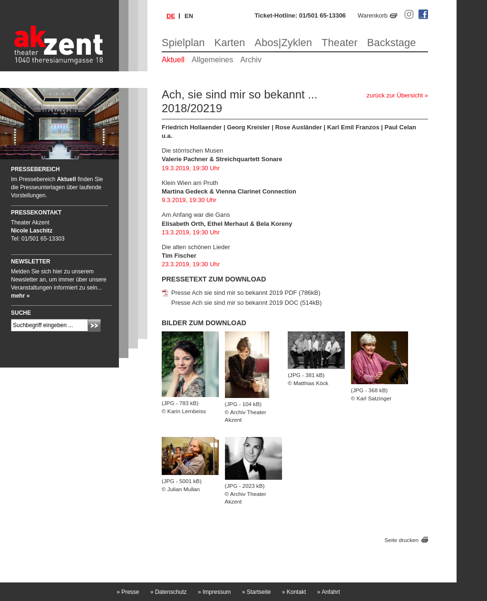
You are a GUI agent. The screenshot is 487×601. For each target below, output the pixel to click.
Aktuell (173, 60)
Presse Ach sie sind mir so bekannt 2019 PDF (234, 292)
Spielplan (183, 42)
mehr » (20, 295)
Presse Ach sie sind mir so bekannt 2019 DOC (234, 302)
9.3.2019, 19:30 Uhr (189, 200)
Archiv (250, 60)
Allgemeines (212, 60)
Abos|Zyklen (283, 42)
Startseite (256, 592)
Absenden (94, 325)
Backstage (391, 42)
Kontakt (294, 592)
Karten (229, 42)
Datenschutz (168, 592)
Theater (339, 42)
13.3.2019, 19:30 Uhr (191, 232)
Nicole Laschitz (31, 230)
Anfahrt (328, 592)
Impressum (214, 592)
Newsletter (30, 261)
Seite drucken (402, 540)
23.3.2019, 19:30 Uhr (191, 264)
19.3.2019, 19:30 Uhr (191, 168)
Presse (128, 592)
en (189, 15)
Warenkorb (373, 15)
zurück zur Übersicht (395, 95)
